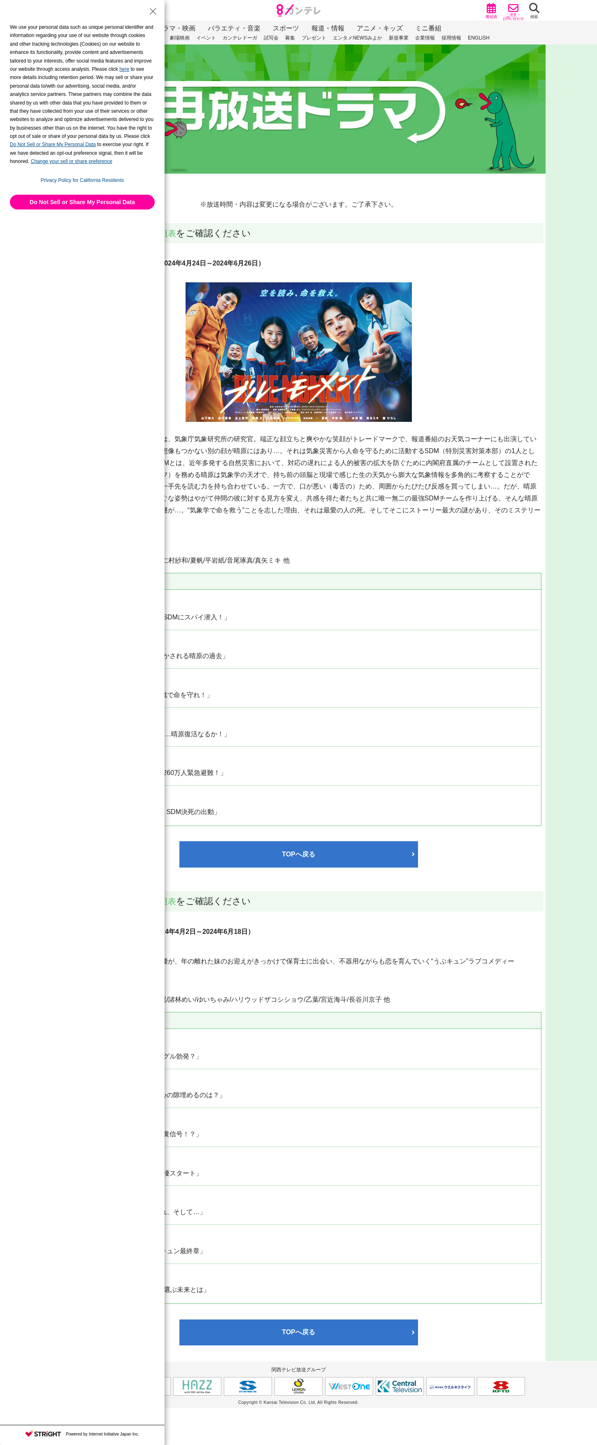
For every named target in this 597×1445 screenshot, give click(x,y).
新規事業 (399, 38)
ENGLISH (479, 38)
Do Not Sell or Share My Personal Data (82, 202)
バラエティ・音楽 (234, 28)
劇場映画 (180, 38)
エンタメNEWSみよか (357, 38)
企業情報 (425, 38)
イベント (206, 38)
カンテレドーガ (240, 38)
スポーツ (286, 28)
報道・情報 (327, 28)
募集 (290, 38)
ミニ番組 (428, 28)
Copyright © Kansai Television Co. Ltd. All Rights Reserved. (298, 1402)
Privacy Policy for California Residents (82, 180)
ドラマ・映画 (175, 28)
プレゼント (314, 38)
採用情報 (451, 38)
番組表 (165, 233)
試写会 (271, 38)
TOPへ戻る (298, 854)
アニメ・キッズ (380, 28)
